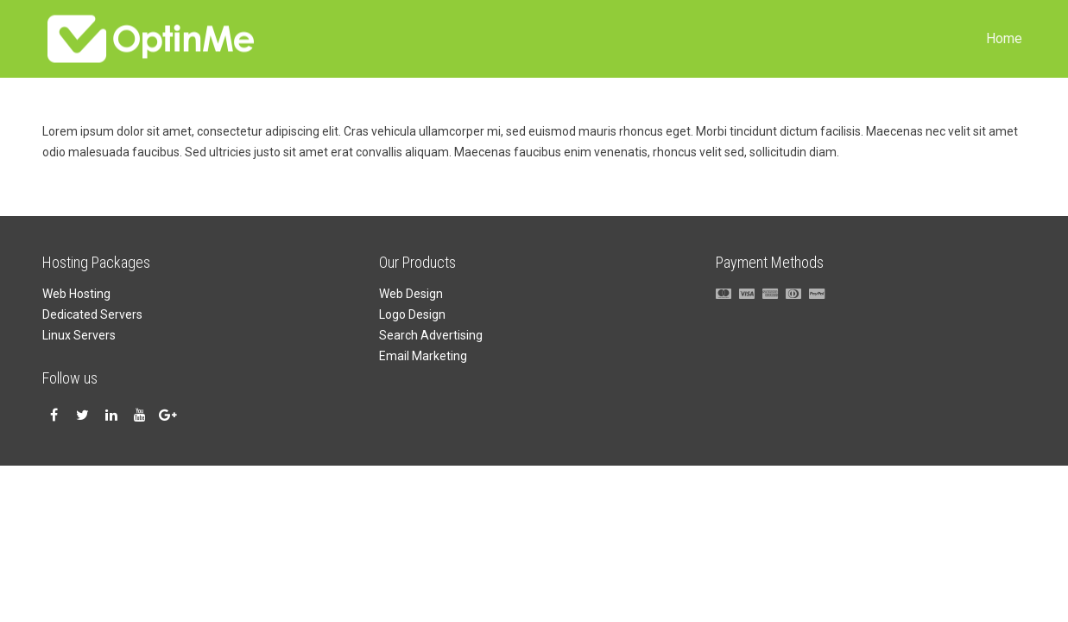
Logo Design (412, 314)
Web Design (411, 294)
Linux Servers (79, 335)
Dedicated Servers (92, 314)
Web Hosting (76, 294)
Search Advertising (431, 335)
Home (1004, 38)
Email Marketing (423, 356)
